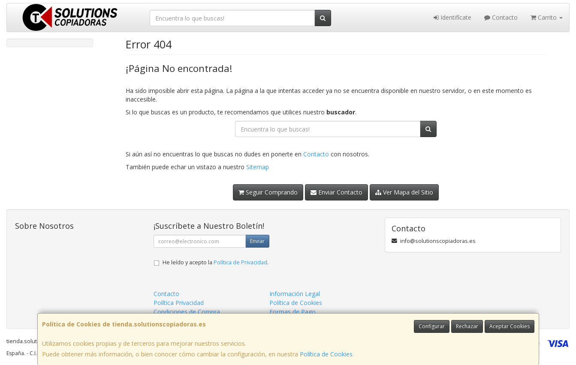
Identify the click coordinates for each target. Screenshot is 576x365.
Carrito (547, 17)
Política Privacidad (179, 303)
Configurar (432, 326)
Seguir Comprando (268, 192)
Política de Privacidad (240, 262)
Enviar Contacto (336, 192)
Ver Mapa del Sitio (404, 192)
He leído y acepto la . (215, 262)
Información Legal (294, 294)
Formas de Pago (292, 312)
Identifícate (452, 17)
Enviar (257, 241)
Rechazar (467, 326)
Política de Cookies (326, 354)
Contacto (501, 17)
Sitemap (257, 167)
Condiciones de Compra (187, 312)
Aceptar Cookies (509, 326)
